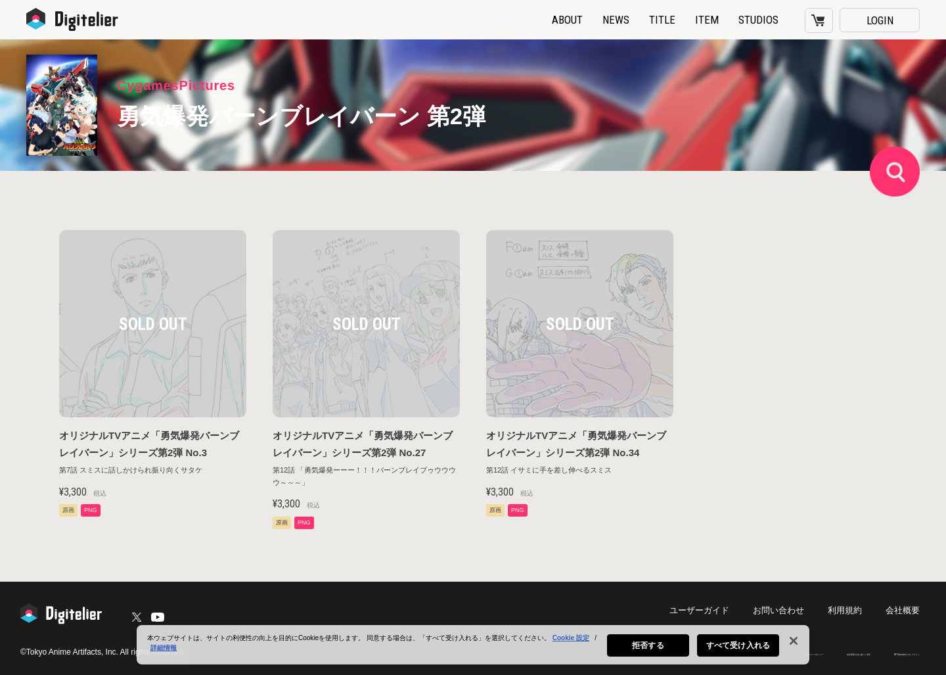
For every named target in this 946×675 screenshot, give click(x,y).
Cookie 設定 (570, 651)
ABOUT (567, 19)
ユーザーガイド (710, 610)
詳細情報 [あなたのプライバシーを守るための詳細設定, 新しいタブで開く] (163, 660)
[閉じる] (793, 654)
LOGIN (880, 20)
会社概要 (904, 610)
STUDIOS (758, 19)
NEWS (615, 19)
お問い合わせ (785, 610)
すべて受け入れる (738, 658)
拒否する (648, 658)
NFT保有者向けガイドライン (877, 653)
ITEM (707, 19)
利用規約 (849, 610)
